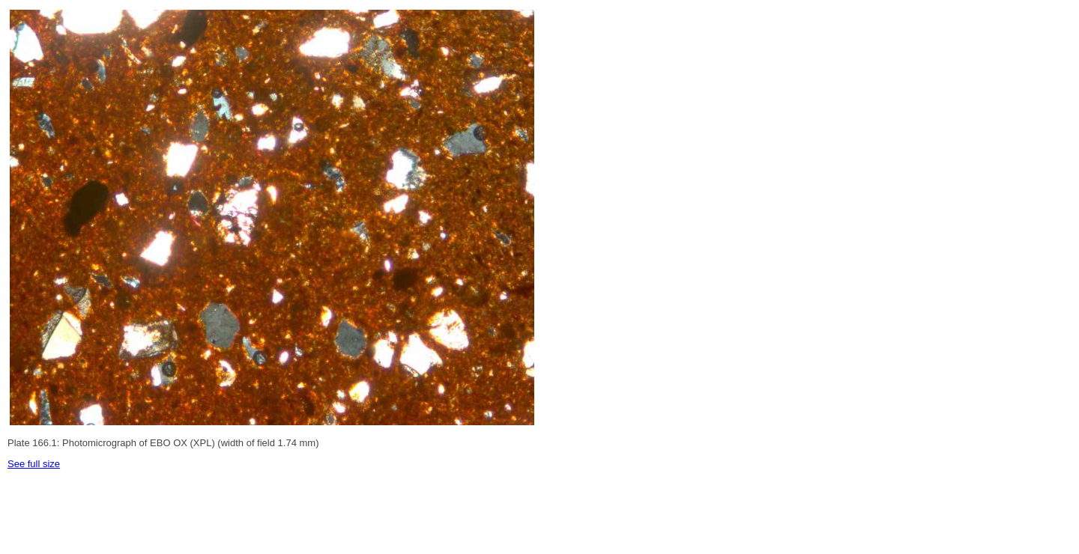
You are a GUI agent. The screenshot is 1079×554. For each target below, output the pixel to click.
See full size (33, 463)
